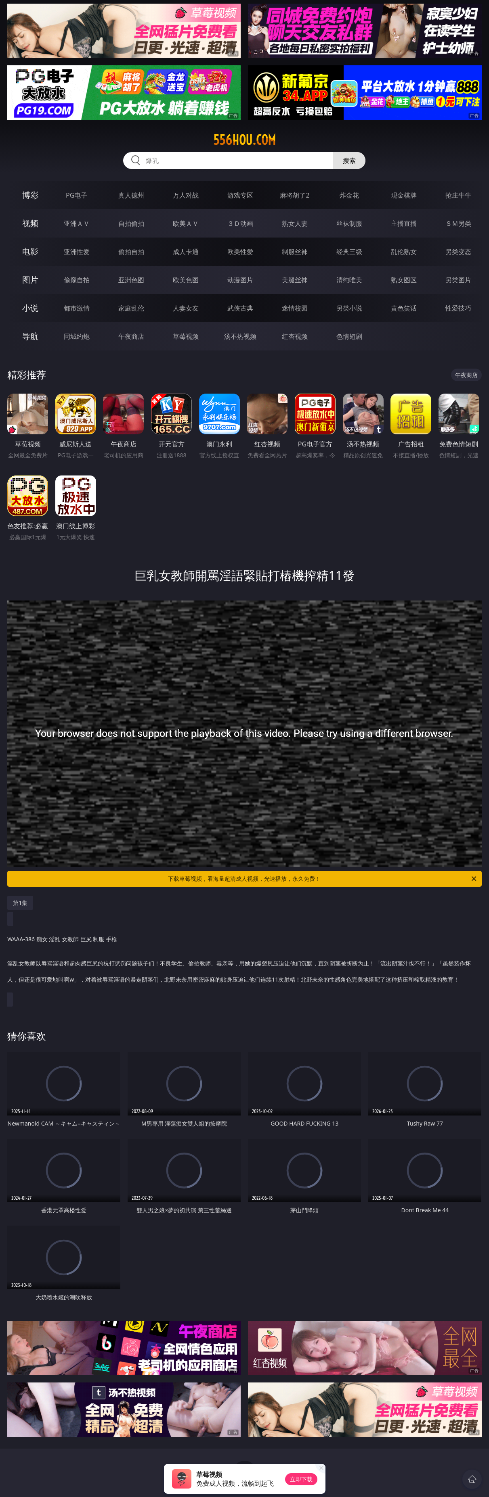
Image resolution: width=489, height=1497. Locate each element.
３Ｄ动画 (240, 223)
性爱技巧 (458, 308)
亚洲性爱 (77, 251)
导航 (30, 336)
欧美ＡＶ (186, 223)
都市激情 (77, 308)
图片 (30, 279)
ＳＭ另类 (458, 223)
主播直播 (404, 223)
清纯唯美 (349, 279)
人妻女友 (186, 308)
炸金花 (349, 195)
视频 (30, 223)
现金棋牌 (404, 195)
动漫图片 (240, 279)
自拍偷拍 (131, 223)
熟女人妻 (295, 223)
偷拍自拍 (131, 251)
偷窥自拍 (77, 279)
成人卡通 (186, 251)
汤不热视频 (240, 336)
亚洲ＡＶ (77, 223)
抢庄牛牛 (458, 195)
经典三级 (349, 251)
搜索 (349, 160)
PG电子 (76, 195)
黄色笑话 (404, 308)
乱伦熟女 (404, 251)
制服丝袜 (295, 251)
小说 (30, 307)
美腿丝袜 (295, 279)
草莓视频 (186, 336)
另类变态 (458, 251)
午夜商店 (131, 336)
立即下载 (301, 1479)
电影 (30, 251)
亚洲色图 (131, 279)
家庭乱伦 (131, 308)
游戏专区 (240, 195)
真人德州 (131, 195)
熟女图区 (404, 279)
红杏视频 (295, 336)
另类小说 (349, 308)
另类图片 (458, 279)
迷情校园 (295, 308)
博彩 (30, 195)
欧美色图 (186, 279)
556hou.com (244, 140)
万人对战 (186, 195)
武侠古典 (240, 308)
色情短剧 (349, 336)
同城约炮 (77, 336)
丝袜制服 (349, 223)
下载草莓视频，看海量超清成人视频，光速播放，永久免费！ (322, 879)
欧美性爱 (240, 251)
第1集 (20, 903)
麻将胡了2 (294, 195)
